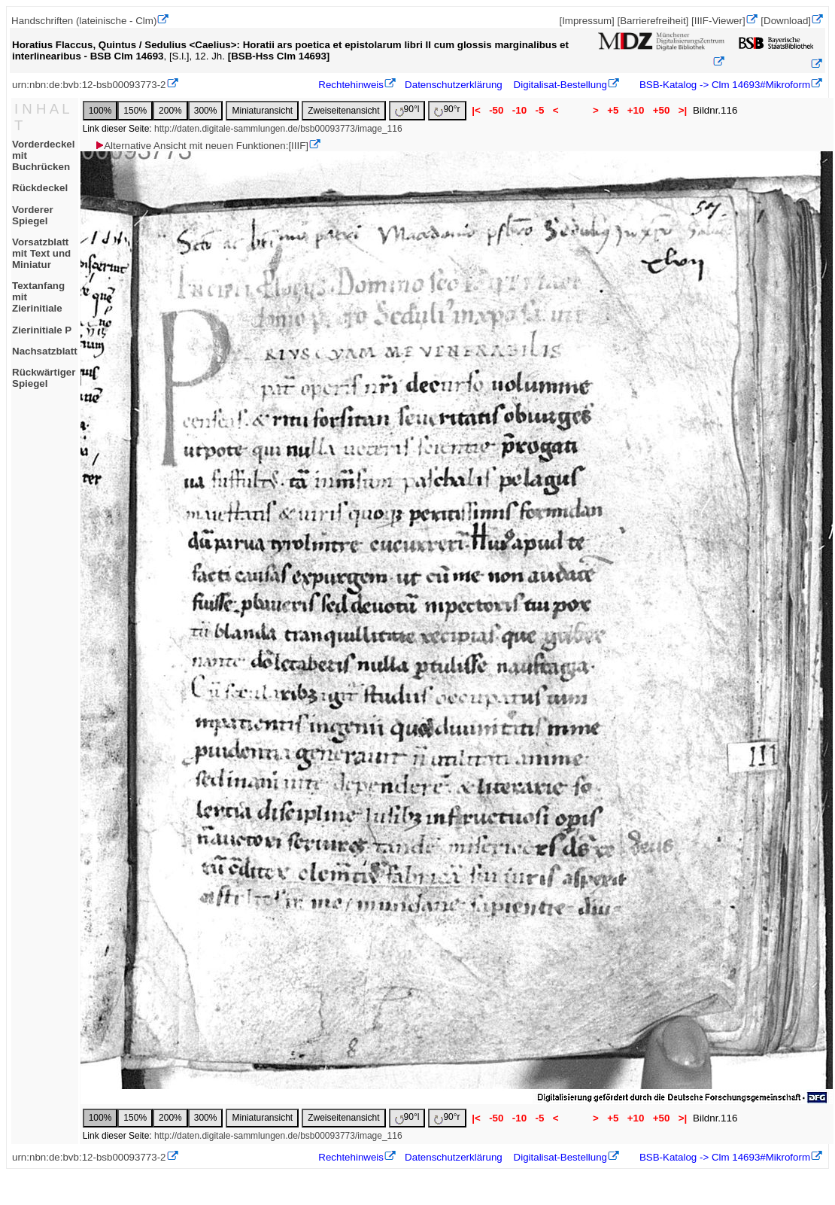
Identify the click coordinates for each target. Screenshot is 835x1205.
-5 (540, 110)
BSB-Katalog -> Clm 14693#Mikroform (723, 84)
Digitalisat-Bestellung (560, 84)
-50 (496, 110)
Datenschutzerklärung (454, 84)
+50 (661, 110)
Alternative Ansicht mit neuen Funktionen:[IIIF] (201, 145)
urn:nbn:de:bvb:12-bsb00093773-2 (89, 84)
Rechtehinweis (351, 84)
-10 (519, 110)
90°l (407, 110)
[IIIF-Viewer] (718, 20)
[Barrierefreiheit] (652, 20)
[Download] (786, 20)
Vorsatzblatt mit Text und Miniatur (41, 253)
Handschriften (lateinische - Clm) (83, 20)
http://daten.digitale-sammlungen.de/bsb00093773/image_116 (278, 128)
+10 (635, 110)
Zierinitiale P (41, 330)
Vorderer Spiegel (32, 215)
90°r (447, 110)
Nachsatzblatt (44, 351)
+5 (612, 110)
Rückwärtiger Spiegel (43, 378)
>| (683, 110)
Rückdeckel (40, 187)
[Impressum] (586, 20)
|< (476, 110)
